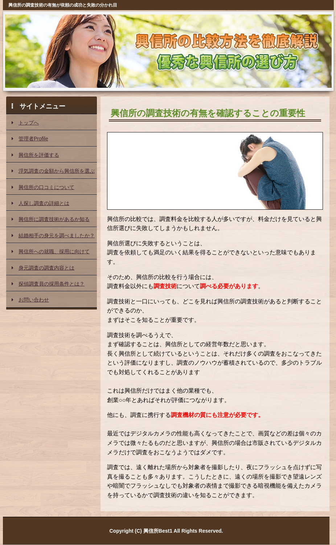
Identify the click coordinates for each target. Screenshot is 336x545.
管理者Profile (30, 139)
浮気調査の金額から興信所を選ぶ (53, 171)
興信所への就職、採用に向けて (51, 251)
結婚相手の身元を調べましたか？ (53, 235)
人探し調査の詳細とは (40, 203)
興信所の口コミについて (43, 187)
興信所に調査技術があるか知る (51, 219)
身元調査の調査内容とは (43, 268)
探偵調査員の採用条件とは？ (48, 284)
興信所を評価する (35, 155)
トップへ (25, 123)
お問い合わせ (30, 300)
